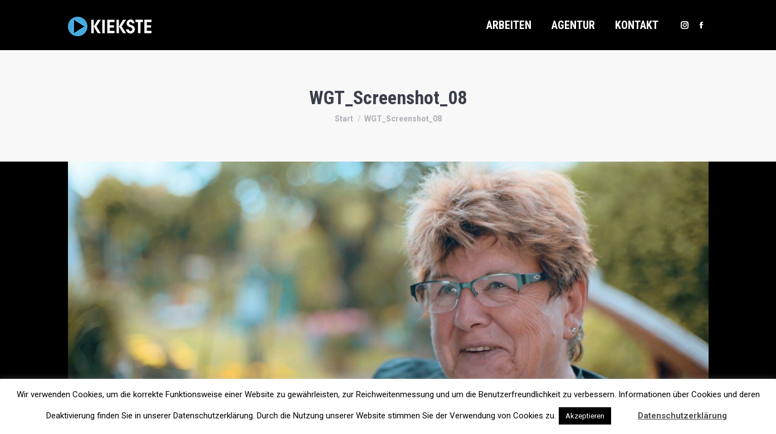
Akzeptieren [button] (584, 416)
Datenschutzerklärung (682, 416)
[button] (623, 411)
